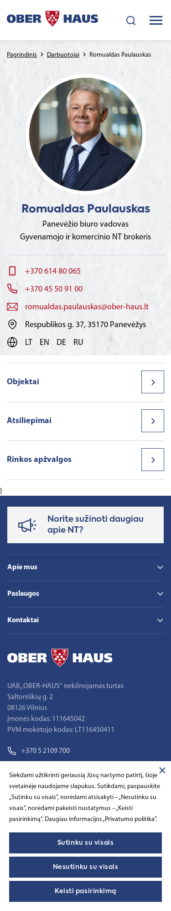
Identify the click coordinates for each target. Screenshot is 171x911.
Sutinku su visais (85, 843)
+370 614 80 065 (53, 271)
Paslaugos (23, 594)
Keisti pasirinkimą (85, 891)
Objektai (23, 382)
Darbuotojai (63, 55)
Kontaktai (23, 620)
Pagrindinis (22, 55)
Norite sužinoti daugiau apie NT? (95, 525)
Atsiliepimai (29, 421)
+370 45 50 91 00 (54, 289)
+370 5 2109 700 (38, 751)
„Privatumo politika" (129, 819)
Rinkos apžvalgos (39, 460)
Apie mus (22, 567)
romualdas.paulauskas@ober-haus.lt (87, 307)
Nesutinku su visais (86, 867)
